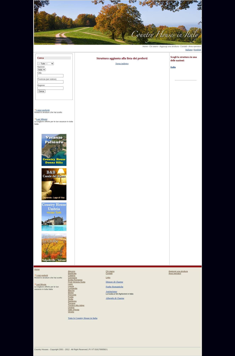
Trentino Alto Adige (76, 305)
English (197, 49)
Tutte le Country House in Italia (82, 318)
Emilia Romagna (75, 280)
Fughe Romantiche (114, 286)
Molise (71, 293)
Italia (173, 67)
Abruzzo (71, 271)
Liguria (71, 286)
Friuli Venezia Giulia (76, 282)
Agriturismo (111, 291)
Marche (71, 290)
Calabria (71, 275)
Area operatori (195, 46)
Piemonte (72, 295)
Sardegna (72, 301)
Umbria (71, 307)
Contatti (183, 46)
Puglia (71, 297)
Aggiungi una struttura (169, 46)
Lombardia (72, 288)
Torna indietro (122, 63)
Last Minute (41, 119)
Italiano (189, 49)
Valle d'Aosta (73, 310)
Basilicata (72, 273)
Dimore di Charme (114, 282)
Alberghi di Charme (115, 298)
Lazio (70, 284)
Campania (72, 278)
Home (145, 46)
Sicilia (70, 299)
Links (108, 277)
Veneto (71, 312)
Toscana (71, 303)
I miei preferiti (43, 110)
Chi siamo (153, 46)
